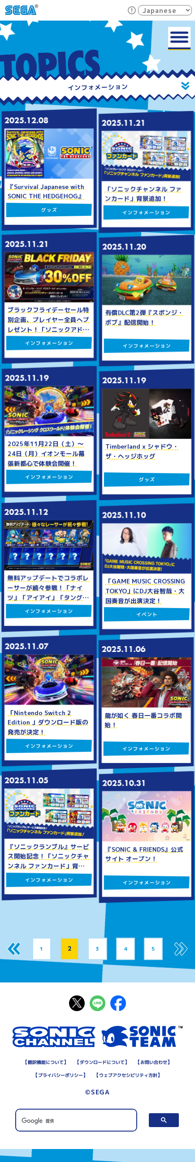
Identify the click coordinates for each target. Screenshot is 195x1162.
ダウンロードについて (127, 1062)
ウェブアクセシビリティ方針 (97, 1088)
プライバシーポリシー (121, 1075)
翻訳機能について (62, 1062)
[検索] (77, 1134)
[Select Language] (165, 10)
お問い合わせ (63, 1075)
